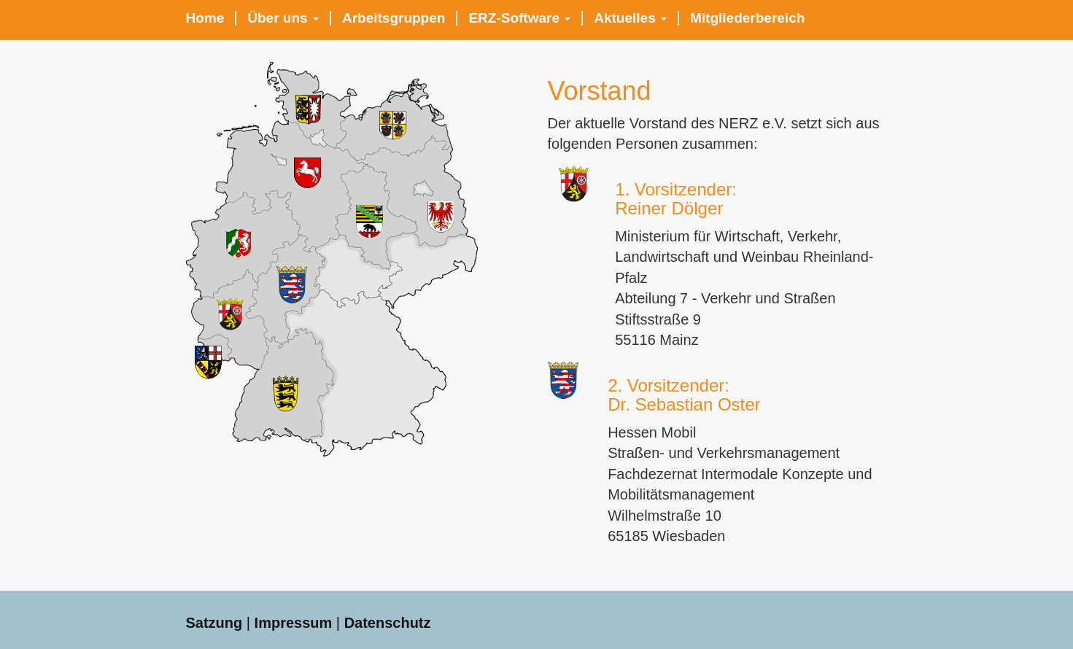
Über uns (283, 18)
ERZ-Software (519, 18)
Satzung (214, 623)
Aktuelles (630, 18)
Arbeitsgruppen (393, 18)
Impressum (294, 623)
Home (205, 18)
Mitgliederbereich (747, 18)
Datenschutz (387, 623)
